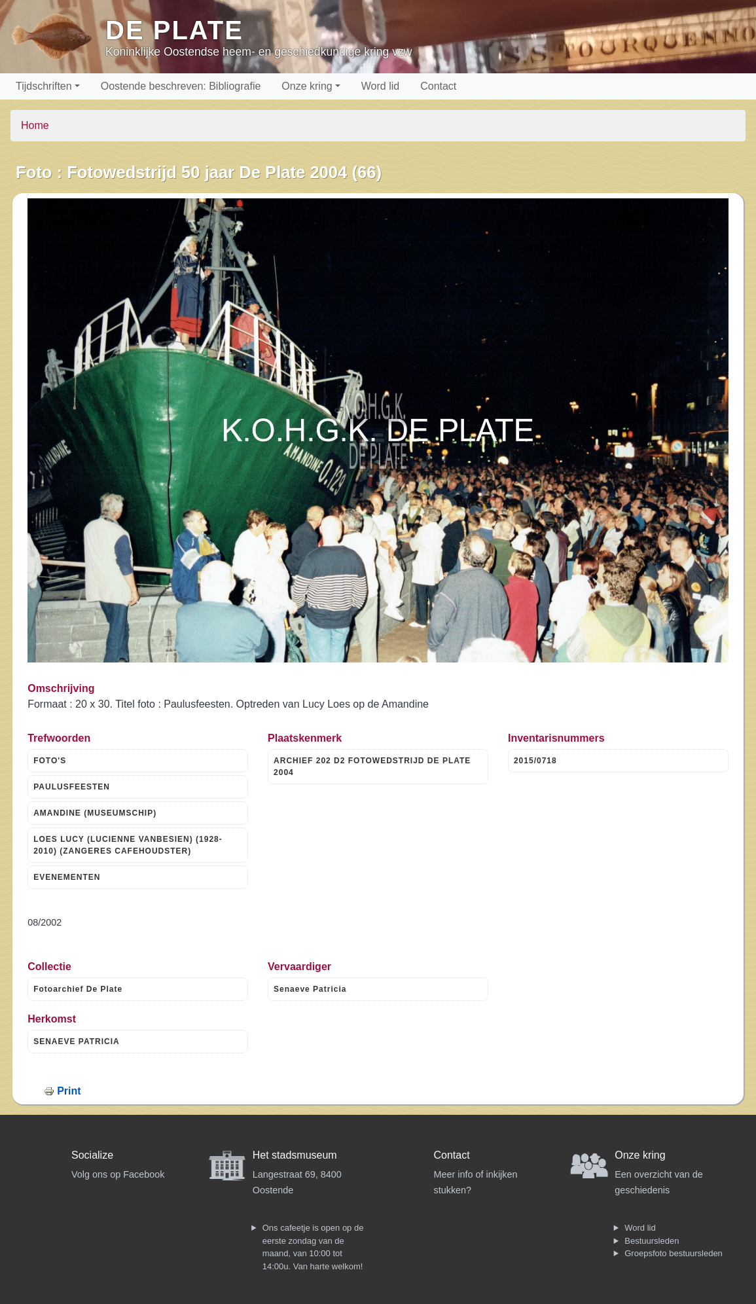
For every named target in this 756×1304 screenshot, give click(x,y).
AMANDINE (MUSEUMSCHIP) (94, 813)
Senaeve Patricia (310, 989)
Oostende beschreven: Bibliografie (181, 86)
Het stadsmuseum (295, 1155)
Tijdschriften (44, 86)
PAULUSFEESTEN (71, 786)
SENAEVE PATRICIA (76, 1041)
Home (35, 125)
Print (69, 1090)
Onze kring (306, 86)
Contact (438, 86)
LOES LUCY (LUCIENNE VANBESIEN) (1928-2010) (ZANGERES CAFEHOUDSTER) (128, 845)
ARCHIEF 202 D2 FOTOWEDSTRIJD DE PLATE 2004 (372, 766)
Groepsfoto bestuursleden (673, 1253)
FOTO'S (49, 760)
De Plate (174, 30)
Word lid (380, 86)
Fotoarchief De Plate (77, 989)
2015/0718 (535, 760)
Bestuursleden (651, 1241)
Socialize (92, 1155)
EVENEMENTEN (66, 877)
